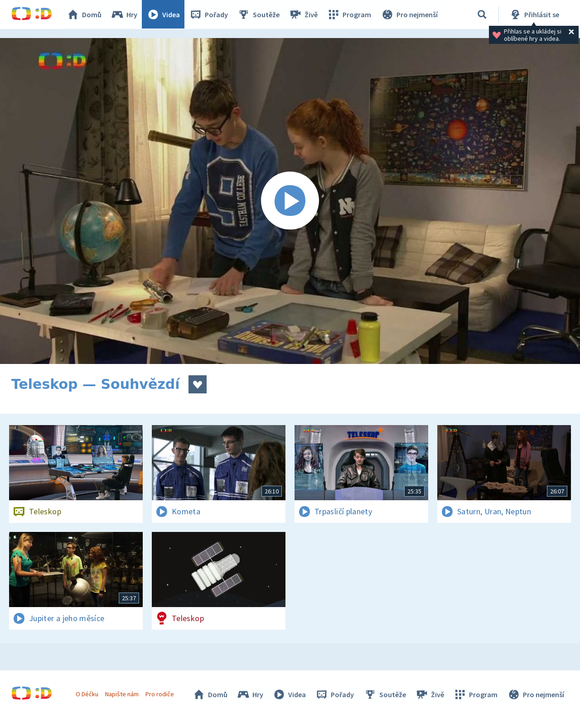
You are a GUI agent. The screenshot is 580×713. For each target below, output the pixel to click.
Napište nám (122, 694)
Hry (124, 14)
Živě (303, 14)
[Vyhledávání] (482, 14)
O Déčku (87, 694)
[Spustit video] (290, 201)
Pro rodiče (160, 694)
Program (349, 14)
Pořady (208, 14)
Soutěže (258, 14)
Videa (163, 14)
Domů (84, 14)
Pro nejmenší (409, 14)
